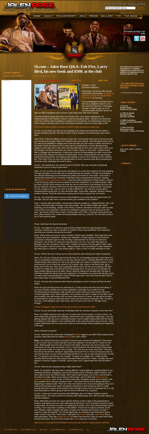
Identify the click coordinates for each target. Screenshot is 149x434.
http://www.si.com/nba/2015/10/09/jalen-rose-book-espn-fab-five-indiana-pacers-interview (71, 422)
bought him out (63, 416)
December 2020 (58, 430)
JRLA (83, 16)
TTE (119, 16)
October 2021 (11, 430)
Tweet (76, 80)
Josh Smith (99, 414)
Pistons (83, 414)
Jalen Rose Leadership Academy (54, 180)
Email (102, 80)
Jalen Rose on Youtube (142, 38)
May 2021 (44, 430)
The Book (131, 16)
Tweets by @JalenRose (13, 76)
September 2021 (28, 430)
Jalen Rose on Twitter (136, 38)
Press (94, 16)
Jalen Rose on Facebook (130, 38)
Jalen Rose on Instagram (124, 38)
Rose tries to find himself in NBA (81, 307)
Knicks (76, 419)
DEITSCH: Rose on (51, 127)
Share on (50, 80)
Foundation (66, 16)
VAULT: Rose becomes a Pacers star (83, 127)
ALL (88, 430)
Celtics (78, 334)
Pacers (68, 337)
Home (37, 16)
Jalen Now (107, 16)
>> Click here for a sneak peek (131, 93)
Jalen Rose (6, 81)
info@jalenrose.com (136, 72)
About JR (49, 16)
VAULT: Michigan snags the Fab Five (51, 307)
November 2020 (76, 430)
